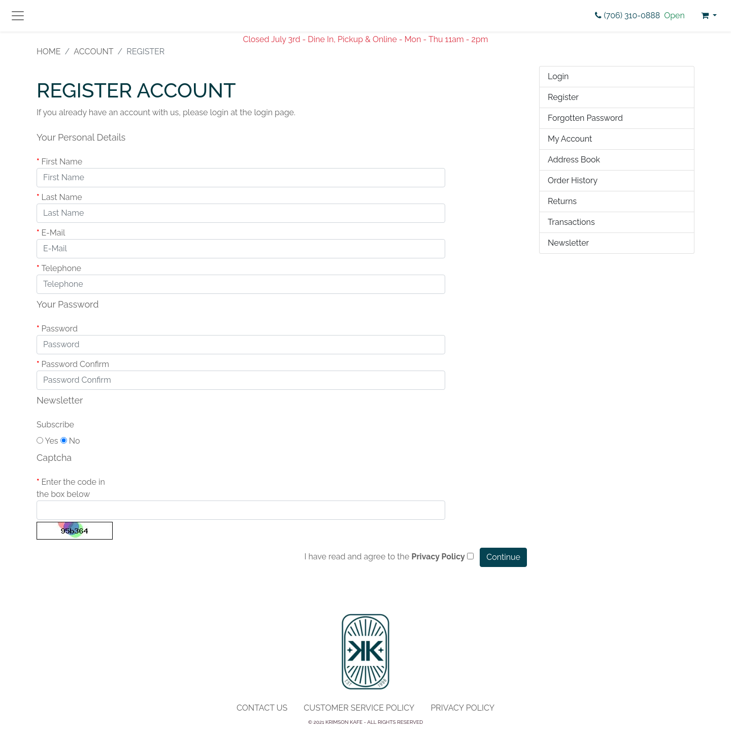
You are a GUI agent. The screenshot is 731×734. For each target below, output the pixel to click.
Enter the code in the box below (71, 488)
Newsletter (568, 243)
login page (274, 112)
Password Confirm (75, 364)
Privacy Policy (462, 708)
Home (49, 51)
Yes (47, 441)
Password (59, 328)
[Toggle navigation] (17, 15)
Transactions (571, 222)
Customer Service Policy (359, 708)
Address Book (574, 159)
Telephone (61, 268)
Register (563, 97)
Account (93, 51)
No (70, 441)
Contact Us (262, 708)
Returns (562, 201)
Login (558, 76)
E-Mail (53, 233)
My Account (570, 139)
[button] (709, 16)
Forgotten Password (585, 118)
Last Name (61, 197)
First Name (61, 161)
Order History (572, 180)
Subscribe (55, 424)
